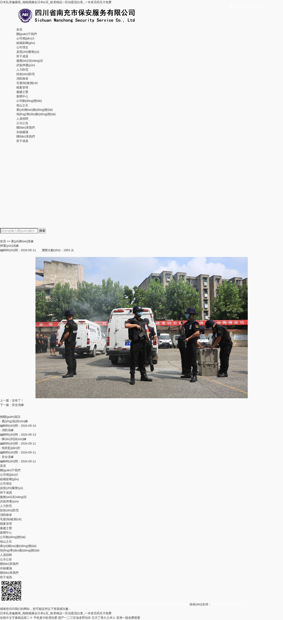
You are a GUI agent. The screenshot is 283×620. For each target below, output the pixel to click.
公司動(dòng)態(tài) (29, 100)
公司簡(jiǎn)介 (25, 38)
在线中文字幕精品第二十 (16, 617)
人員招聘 (22, 118)
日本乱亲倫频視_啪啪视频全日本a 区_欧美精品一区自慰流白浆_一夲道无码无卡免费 (55, 2)
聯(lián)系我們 (25, 127)
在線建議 (22, 132)
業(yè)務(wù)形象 (22, 241)
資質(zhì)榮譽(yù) (27, 51)
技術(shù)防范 (25, 74)
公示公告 (22, 123)
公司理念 (22, 47)
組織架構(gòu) (25, 43)
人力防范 (22, 69)
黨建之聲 (22, 92)
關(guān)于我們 (26, 34)
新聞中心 (22, 96)
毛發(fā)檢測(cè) (27, 83)
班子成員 (22, 56)
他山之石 (22, 105)
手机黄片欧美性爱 (45, 617)
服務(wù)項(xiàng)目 (29, 60)
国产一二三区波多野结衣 (74, 617)
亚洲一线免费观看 (128, 617)
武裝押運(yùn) (25, 65)
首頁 (19, 29)
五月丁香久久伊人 (103, 617)
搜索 (42, 230)
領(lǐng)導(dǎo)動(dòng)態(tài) (36, 114)
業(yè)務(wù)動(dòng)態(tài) (34, 109)
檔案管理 (22, 87)
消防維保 (22, 78)
